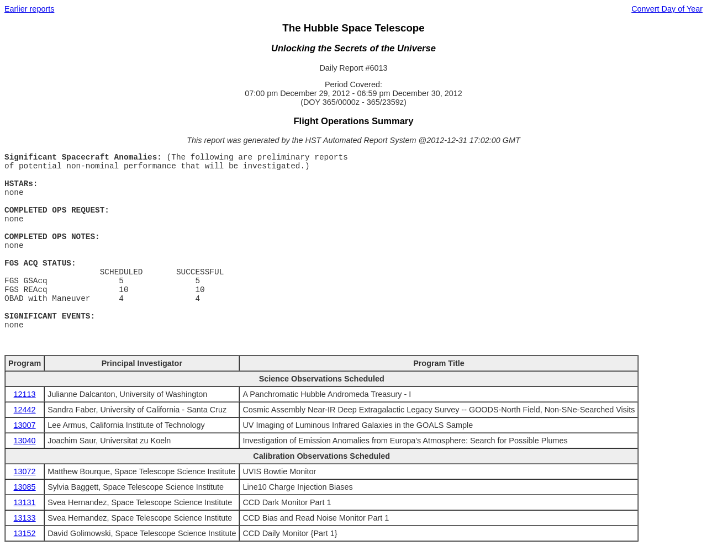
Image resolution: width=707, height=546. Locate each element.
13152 (25, 533)
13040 (25, 440)
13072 (25, 471)
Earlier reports (29, 8)
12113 (25, 394)
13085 (25, 487)
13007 (25, 425)
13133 (25, 517)
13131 (25, 502)
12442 (25, 409)
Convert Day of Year (667, 8)
